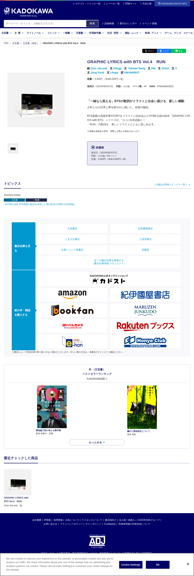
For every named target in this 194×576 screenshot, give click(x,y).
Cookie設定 (110, 524)
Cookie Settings (130, 564)
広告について (72, 520)
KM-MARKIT (132, 72)
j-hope (114, 72)
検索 (92, 23)
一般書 (68, 33)
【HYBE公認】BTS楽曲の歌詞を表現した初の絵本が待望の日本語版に (40, 204)
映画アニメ (153, 33)
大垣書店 (72, 228)
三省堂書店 (145, 239)
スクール (188, 33)
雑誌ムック (133, 33)
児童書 (81, 33)
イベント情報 (148, 23)
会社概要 (36, 520)
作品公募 (147, 3)
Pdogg (117, 68)
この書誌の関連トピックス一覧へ (170, 184)
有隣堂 (145, 249)
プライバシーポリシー (71, 524)
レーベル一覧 (113, 3)
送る (180, 51)
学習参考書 (96, 33)
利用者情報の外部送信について (134, 524)
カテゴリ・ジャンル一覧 (87, 3)
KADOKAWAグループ (149, 520)
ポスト (151, 51)
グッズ (177, 33)
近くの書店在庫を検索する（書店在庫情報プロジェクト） (109, 262)
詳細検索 (108, 23)
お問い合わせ (50, 524)
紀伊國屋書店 (145, 228)
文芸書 (6, 33)
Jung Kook (97, 72)
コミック (53, 33)
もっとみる (95, 442)
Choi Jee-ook (99, 68)
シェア (166, 51)
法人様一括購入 (127, 520)
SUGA (165, 68)
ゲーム (168, 33)
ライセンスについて (92, 520)
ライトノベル (35, 33)
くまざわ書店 (72, 239)
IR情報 (47, 520)
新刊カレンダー (127, 23)
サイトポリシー (93, 524)
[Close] (188, 564)
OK (158, 564)
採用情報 (58, 520)
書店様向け (110, 520)
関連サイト (131, 3)
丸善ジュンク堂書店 (72, 249)
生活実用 (114, 33)
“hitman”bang (136, 68)
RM (153, 68)
